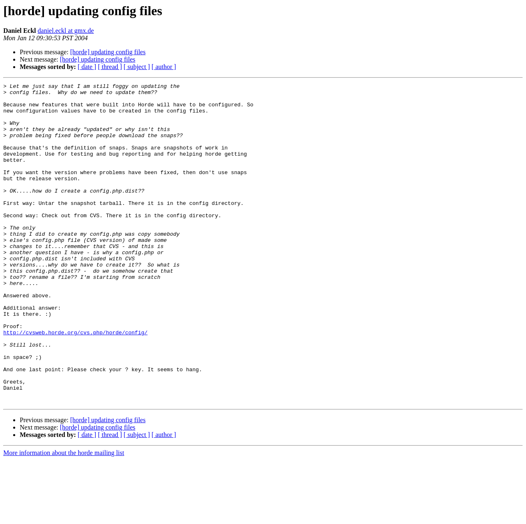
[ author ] (164, 66)
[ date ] (87, 66)
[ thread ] (110, 66)
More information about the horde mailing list (63, 516)
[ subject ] (137, 66)
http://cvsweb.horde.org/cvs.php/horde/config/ (75, 382)
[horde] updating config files (108, 51)
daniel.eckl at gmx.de (66, 30)
